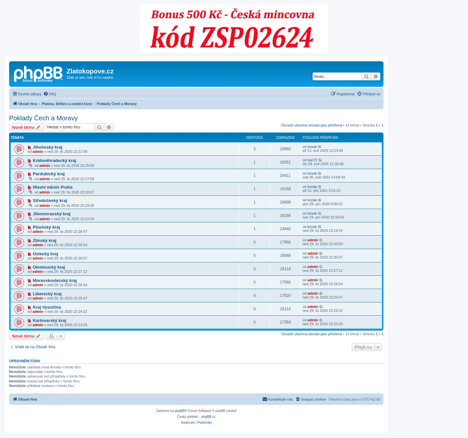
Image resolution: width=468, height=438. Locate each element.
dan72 (312, 160)
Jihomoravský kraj (52, 213)
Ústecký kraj (45, 253)
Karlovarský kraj (49, 320)
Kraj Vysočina (47, 307)
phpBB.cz (208, 416)
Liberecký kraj (47, 293)
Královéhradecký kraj (54, 160)
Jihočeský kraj (47, 147)
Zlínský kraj (45, 240)
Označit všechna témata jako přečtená (311, 125)
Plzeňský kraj (46, 227)
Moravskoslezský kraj (55, 280)
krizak (312, 147)
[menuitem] (49, 94)
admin (37, 151)
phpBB (180, 411)
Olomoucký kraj (49, 267)
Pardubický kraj (49, 173)
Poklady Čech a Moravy (43, 118)
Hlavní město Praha (52, 187)
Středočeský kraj (50, 200)
